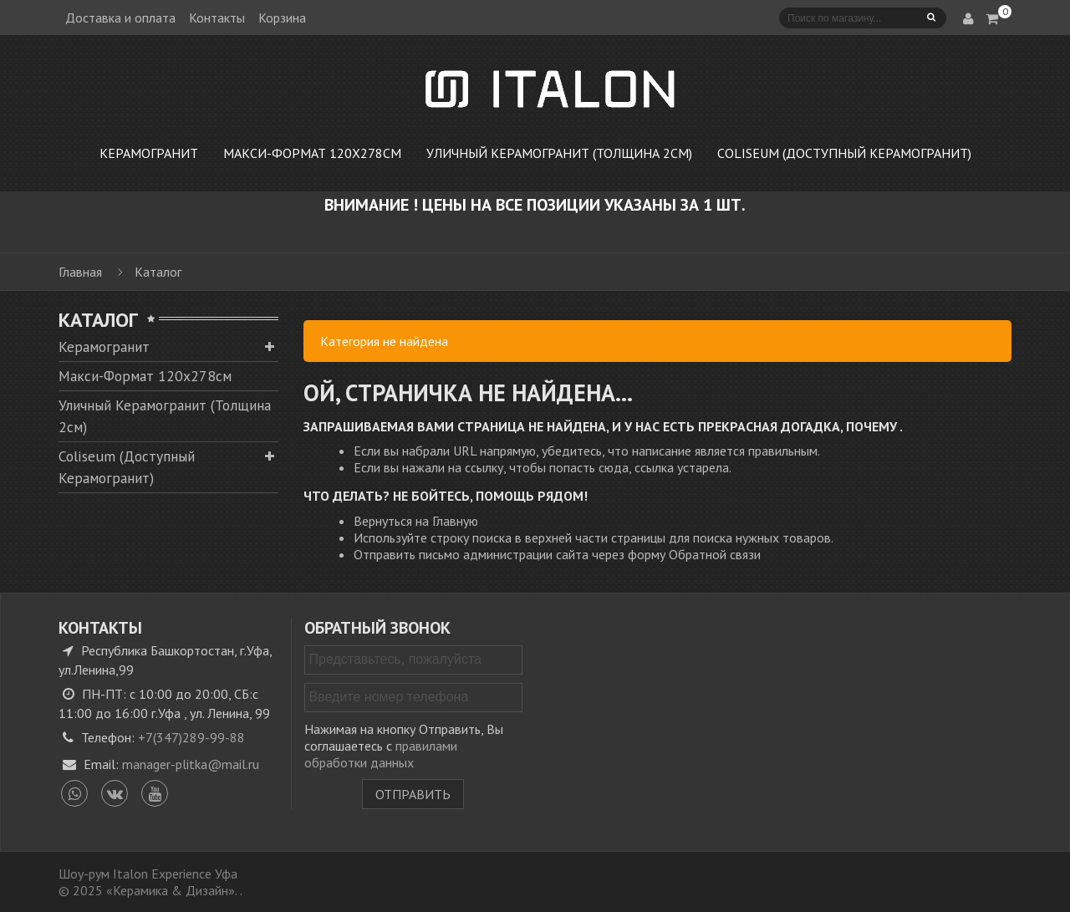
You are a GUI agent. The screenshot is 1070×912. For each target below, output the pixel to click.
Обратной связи (715, 554)
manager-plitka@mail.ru (190, 764)
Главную (455, 520)
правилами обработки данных (380, 754)
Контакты (217, 17)
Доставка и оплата (120, 17)
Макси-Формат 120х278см (145, 375)
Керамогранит (104, 346)
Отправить (413, 794)
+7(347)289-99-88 (191, 737)
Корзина (282, 17)
